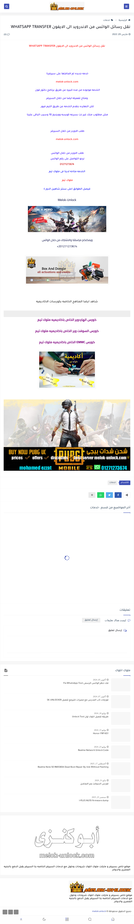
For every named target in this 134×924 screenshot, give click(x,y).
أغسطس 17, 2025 (98, 763)
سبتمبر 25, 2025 (99, 797)
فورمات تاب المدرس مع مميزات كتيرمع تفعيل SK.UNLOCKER (78, 700)
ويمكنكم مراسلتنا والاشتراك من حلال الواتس (67, 240)
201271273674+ (67, 246)
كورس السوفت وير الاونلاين (94, 784)
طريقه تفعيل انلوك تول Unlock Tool (90, 717)
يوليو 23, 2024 (100, 747)
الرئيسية (124, 20)
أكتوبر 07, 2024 (99, 696)
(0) (7, 35)
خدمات (108, 20)
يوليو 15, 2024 (100, 730)
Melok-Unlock (67, 200)
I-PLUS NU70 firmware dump (94, 801)
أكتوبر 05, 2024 (99, 679)
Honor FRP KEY (101, 733)
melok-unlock (99, 911)
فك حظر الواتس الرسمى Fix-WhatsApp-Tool (86, 683)
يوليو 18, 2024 (100, 713)
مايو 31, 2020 (100, 780)
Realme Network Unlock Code (93, 750)
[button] (118, 495)
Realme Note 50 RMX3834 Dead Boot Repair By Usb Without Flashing (73, 767)
